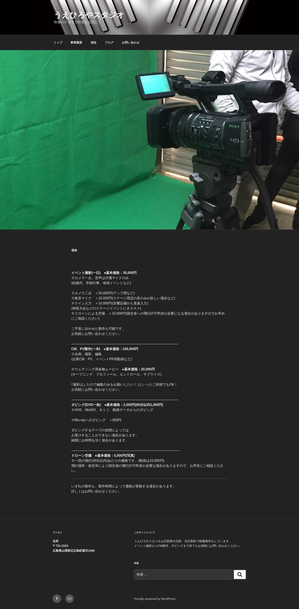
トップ (57, 42)
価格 (93, 42)
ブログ (109, 42)
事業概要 (76, 42)
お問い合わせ (131, 42)
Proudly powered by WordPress (155, 599)
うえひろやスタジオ (89, 15)
